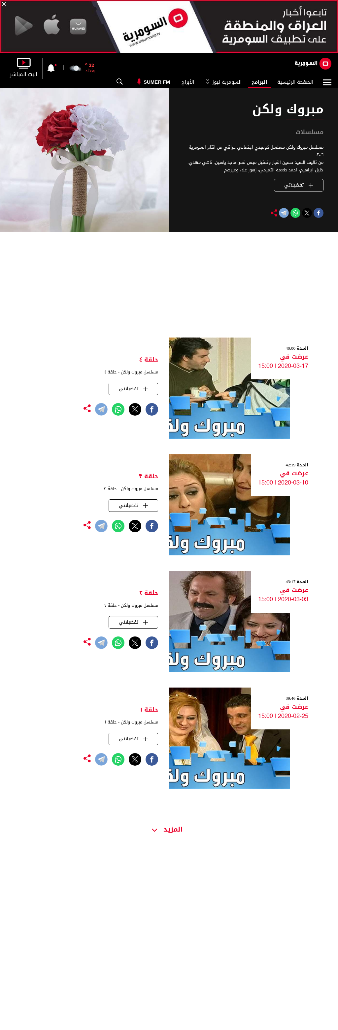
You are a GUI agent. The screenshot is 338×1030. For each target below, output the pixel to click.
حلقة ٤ (148, 359)
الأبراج (188, 82)
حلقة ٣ (148, 476)
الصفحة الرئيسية (295, 82)
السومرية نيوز (223, 82)
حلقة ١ (149, 709)
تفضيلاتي (298, 185)
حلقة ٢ (148, 593)
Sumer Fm (157, 82)
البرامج (259, 82)
